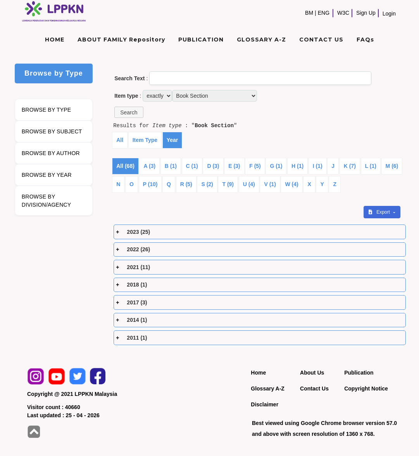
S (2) (207, 184)
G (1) (276, 166)
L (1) (370, 166)
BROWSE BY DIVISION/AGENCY (46, 200)
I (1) (317, 166)
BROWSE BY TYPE (46, 110)
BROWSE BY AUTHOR (51, 153)
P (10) (150, 184)
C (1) (192, 166)
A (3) (150, 166)
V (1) (270, 184)
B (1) (171, 166)
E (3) (234, 166)
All (119, 140)
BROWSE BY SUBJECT (52, 131)
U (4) (249, 184)
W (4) (291, 184)
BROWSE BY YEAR (47, 175)
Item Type (145, 140)
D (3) (213, 166)
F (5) (255, 166)
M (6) (392, 166)
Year (172, 140)
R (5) (186, 184)
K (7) (350, 166)
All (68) (125, 166)
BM (309, 13)
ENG (323, 13)
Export (380, 212)
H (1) (297, 166)
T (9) (228, 184)
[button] (128, 112)
